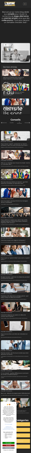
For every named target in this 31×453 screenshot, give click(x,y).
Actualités (12, 122)
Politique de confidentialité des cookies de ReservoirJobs (8, 428)
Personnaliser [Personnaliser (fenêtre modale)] (8, 448)
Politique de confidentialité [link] (8, 450)
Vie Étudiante (27, 122)
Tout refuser (8, 445)
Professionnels (4, 122)
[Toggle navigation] (24, 4)
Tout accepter (8, 442)
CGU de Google (8, 424)
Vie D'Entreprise (19, 123)
